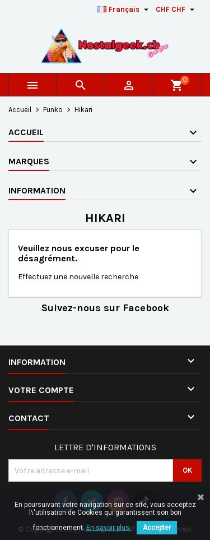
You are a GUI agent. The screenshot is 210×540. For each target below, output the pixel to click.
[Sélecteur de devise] (176, 9)
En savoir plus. (108, 528)
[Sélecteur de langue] (124, 9)
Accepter (157, 528)
